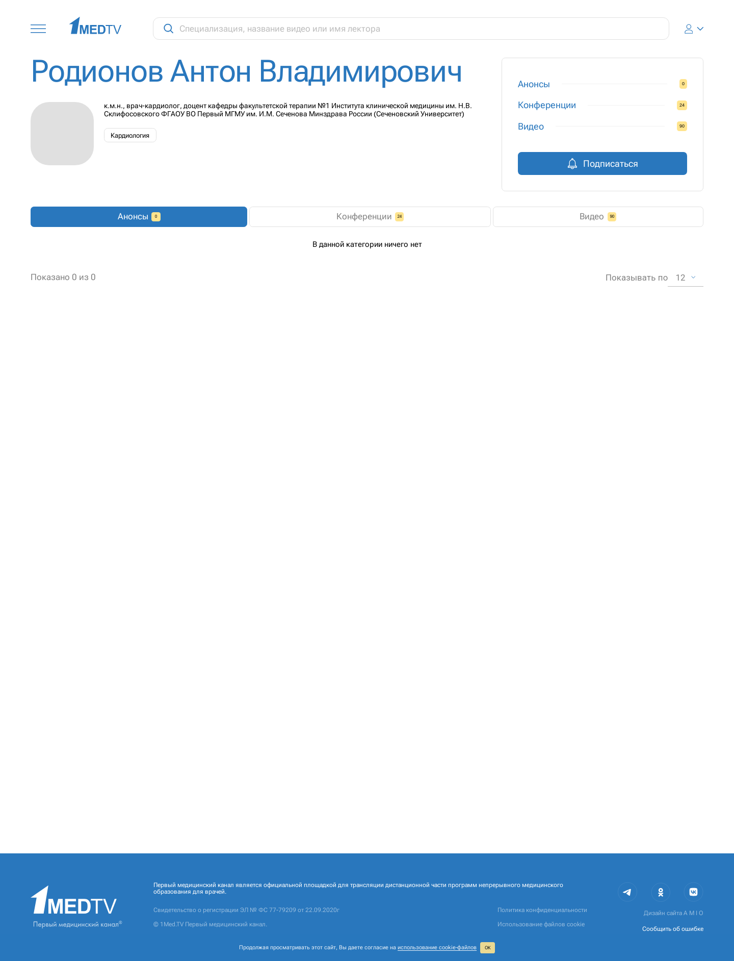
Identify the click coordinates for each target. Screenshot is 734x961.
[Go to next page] (343, 815)
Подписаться (602, 163)
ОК (488, 947)
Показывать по (637, 815)
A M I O (693, 913)
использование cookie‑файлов (437, 947)
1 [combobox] (380, 815)
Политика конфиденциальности (542, 910)
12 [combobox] (681, 815)
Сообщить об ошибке (672, 928)
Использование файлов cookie (541, 924)
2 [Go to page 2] (330, 815)
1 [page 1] (317, 815)
